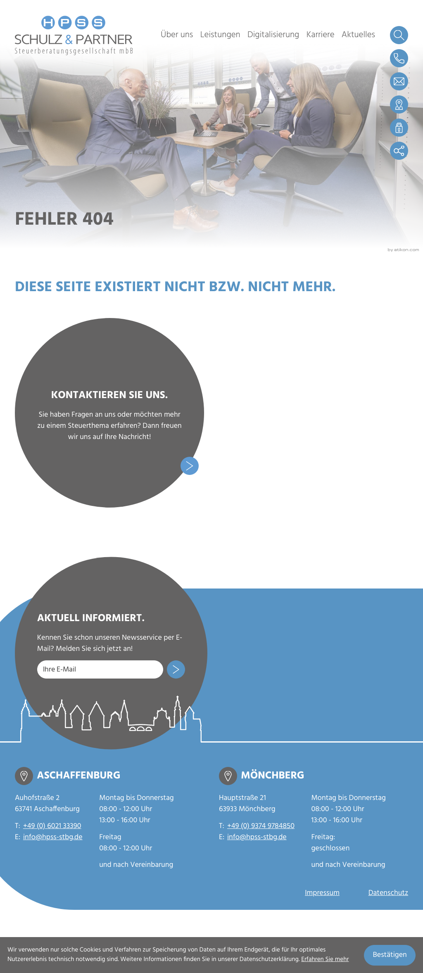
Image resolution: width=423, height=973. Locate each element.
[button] (399, 58)
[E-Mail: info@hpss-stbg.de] (399, 81)
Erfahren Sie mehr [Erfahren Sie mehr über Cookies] (325, 960)
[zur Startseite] (74, 35)
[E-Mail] (100, 669)
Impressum (322, 893)
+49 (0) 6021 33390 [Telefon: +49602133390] (52, 826)
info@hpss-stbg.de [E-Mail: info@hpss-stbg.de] (53, 837)
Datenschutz (388, 893)
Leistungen (220, 35)
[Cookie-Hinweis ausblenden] (390, 955)
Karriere (321, 35)
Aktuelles (358, 35)
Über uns (177, 35)
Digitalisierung (273, 35)
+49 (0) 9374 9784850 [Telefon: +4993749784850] (261, 826)
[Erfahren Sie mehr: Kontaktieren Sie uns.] (109, 412)
